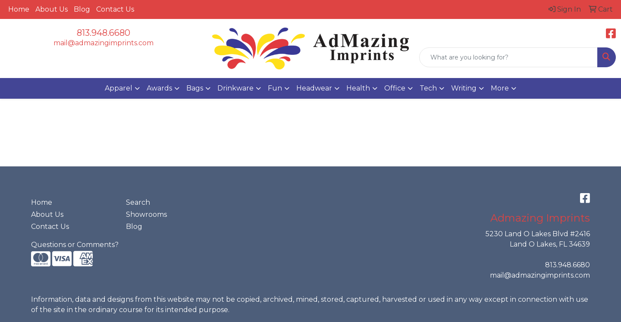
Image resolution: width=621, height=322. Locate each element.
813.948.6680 (103, 33)
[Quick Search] (508, 57)
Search (138, 202)
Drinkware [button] (235, 88)
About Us (51, 9)
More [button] (500, 88)
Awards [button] (159, 88)
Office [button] (394, 88)
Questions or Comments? (75, 245)
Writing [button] (464, 88)
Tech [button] (428, 88)
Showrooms (146, 214)
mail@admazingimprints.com (103, 43)
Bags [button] (194, 88)
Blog (82, 9)
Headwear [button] (314, 88)
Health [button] (358, 88)
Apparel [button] (118, 88)
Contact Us (115, 9)
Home (18, 9)
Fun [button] (275, 88)
